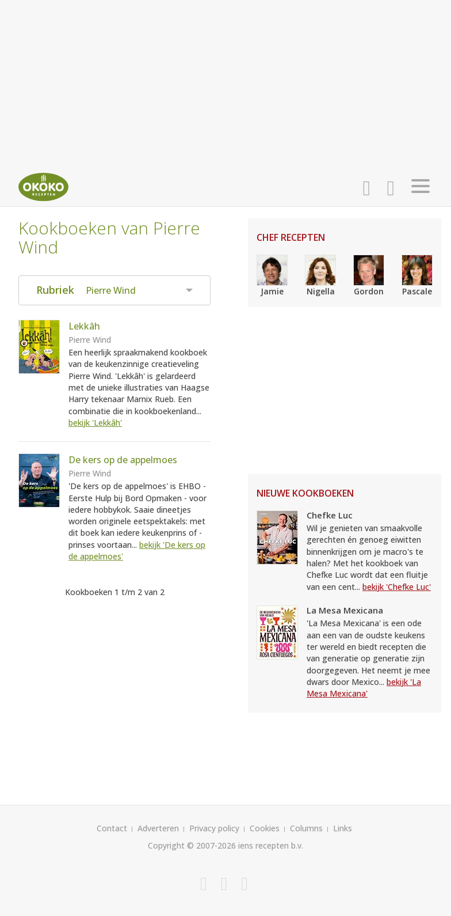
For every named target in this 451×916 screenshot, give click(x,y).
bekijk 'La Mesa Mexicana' (364, 687)
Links (342, 828)
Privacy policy (214, 828)
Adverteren (158, 828)
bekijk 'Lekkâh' (95, 422)
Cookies (265, 828)
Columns (306, 828)
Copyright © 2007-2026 (192, 845)
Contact (112, 828)
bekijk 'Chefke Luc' (396, 586)
